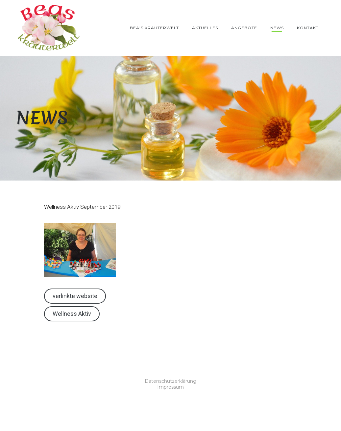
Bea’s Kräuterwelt (154, 27)
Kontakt (308, 27)
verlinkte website (75, 295)
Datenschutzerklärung (170, 381)
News (277, 27)
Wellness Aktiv (72, 313)
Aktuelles (205, 27)
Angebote (244, 27)
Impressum (170, 387)
